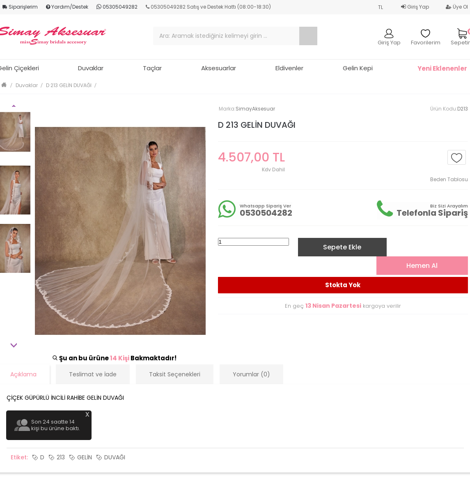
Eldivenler (289, 68)
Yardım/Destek (67, 6)
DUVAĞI (114, 457)
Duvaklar (90, 68)
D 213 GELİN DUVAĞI (69, 85)
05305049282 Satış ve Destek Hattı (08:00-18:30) (208, 6)
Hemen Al (422, 265)
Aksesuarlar (218, 68)
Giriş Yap (415, 6)
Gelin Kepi (358, 68)
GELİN (84, 457)
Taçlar (152, 68)
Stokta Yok (342, 285)
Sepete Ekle (342, 247)
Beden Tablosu (449, 179)
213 (61, 457)
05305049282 (117, 6)
